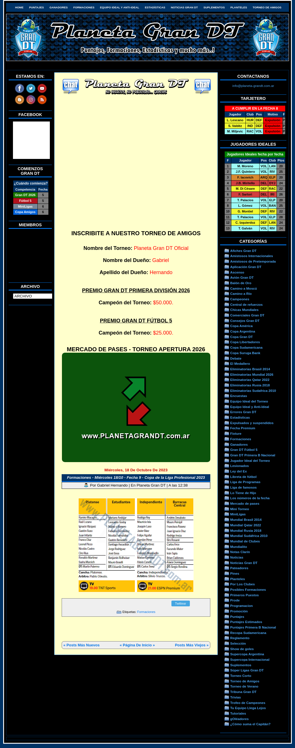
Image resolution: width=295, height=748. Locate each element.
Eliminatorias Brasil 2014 (250, 369)
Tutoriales (238, 713)
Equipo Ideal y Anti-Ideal (119, 7)
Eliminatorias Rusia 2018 (250, 385)
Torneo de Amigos (267, 7)
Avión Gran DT (242, 277)
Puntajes (36, 7)
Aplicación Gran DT (245, 267)
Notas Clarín (240, 552)
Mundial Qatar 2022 (245, 525)
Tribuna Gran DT (243, 692)
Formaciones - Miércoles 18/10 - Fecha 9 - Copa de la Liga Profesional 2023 (136, 477)
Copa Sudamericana (246, 347)
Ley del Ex (238, 471)
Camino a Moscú (243, 288)
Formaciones (83, 7)
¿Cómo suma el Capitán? (250, 724)
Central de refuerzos (246, 304)
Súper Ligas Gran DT (247, 670)
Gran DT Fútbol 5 (244, 449)
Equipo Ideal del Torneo (249, 401)
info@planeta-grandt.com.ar (253, 86)
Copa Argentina (242, 331)
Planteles (238, 7)
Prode (235, 600)
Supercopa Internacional (249, 659)
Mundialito (238, 546)
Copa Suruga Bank (245, 353)
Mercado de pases (244, 503)
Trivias (235, 697)
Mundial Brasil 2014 (246, 519)
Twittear (180, 603)
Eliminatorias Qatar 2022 (249, 379)
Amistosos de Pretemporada (253, 261)
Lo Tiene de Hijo (243, 493)
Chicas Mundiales (244, 310)
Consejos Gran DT (245, 320)
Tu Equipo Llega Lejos (248, 708)
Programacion (241, 605)
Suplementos (214, 7)
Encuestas (238, 396)
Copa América (241, 326)
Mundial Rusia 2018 (245, 530)
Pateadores (239, 568)
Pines (234, 573)
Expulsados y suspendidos (251, 423)
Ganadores (59, 7)
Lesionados (239, 466)
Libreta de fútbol (243, 477)
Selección (238, 643)
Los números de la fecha (250, 498)
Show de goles (242, 649)
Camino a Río (241, 293)
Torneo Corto (240, 675)
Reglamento (239, 638)
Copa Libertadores (245, 342)
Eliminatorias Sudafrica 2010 (253, 390)
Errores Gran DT (243, 412)
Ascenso (237, 272)
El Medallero (240, 363)
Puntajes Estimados (246, 622)
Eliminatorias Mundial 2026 (251, 374)
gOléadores (239, 719)
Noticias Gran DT (184, 7)
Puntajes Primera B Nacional (253, 627)
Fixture (235, 433)
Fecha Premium (242, 428)
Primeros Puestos (244, 595)
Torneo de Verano (244, 686)
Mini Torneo (239, 509)
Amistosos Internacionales (251, 256)
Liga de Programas (245, 482)
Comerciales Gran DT (247, 315)
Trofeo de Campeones (247, 703)
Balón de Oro (240, 283)
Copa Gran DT (241, 337)
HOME (19, 7)
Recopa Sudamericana (248, 633)
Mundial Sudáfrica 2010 (249, 536)
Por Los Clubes (242, 584)
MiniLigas (238, 514)
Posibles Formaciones (248, 589)
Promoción (239, 611)
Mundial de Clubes (245, 541)
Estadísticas (155, 7)
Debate (235, 358)
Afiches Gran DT (243, 251)
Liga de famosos (243, 487)
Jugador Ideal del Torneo (250, 460)
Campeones (239, 299)
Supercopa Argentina (247, 654)
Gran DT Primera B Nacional (252, 455)
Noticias (236, 557)
